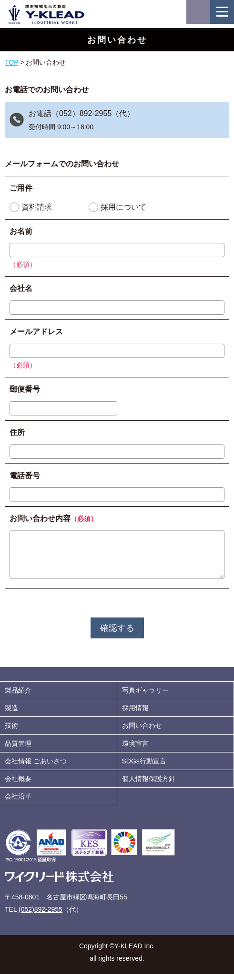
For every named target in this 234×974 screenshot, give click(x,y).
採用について (123, 207)
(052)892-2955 (40, 909)
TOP (11, 62)
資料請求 (36, 207)
